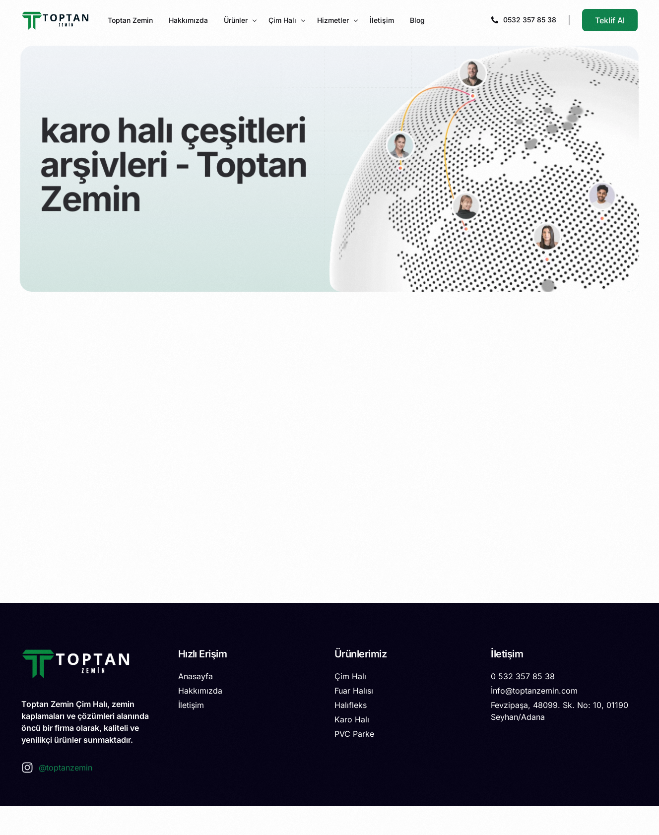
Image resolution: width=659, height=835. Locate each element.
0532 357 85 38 (529, 19)
